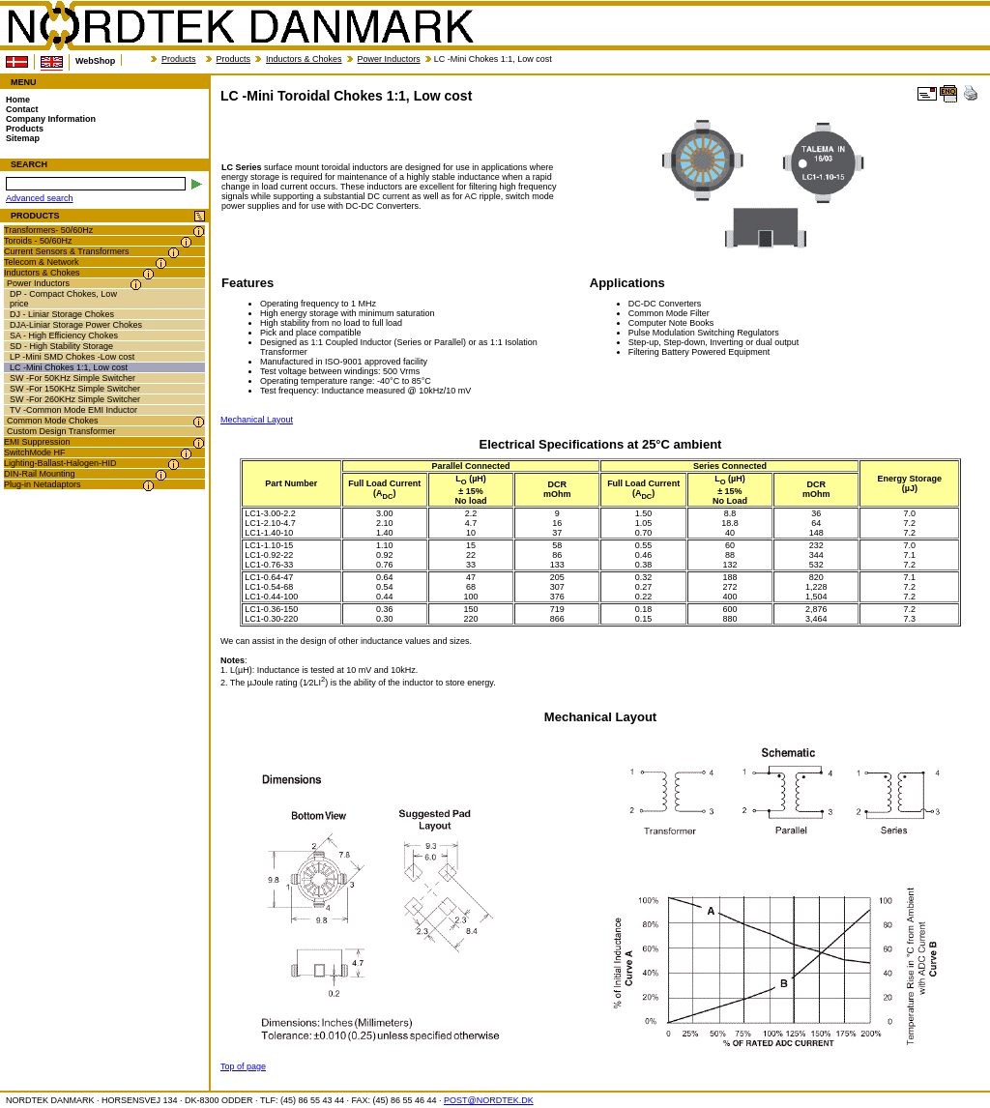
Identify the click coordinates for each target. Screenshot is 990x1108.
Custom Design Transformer (61, 431)
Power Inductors (389, 59)
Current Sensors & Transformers (67, 251)
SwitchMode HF (35, 452)
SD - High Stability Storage (61, 346)
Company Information (51, 119)
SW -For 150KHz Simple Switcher (75, 389)
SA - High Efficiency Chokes (64, 335)
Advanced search (39, 198)
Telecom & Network (41, 262)
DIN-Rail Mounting (39, 474)
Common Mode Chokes (53, 420)
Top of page (243, 1066)
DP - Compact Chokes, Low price (63, 298)
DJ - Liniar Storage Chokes (62, 314)
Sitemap (23, 138)
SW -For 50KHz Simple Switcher (72, 378)
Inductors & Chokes (304, 59)
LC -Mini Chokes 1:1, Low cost (69, 367)
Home (18, 99)
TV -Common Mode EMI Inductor (73, 410)
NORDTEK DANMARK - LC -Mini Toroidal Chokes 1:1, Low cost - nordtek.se (240, 26)
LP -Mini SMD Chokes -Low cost (72, 357)
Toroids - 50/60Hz (38, 241)
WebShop (95, 61)
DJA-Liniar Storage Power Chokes (76, 325)
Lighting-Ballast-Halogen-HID (60, 463)
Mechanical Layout (256, 419)
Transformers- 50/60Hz (48, 230)
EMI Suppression (37, 442)
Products (178, 59)
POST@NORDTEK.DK (489, 1100)
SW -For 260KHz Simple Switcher (75, 399)
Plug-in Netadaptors (42, 484)
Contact (22, 109)
